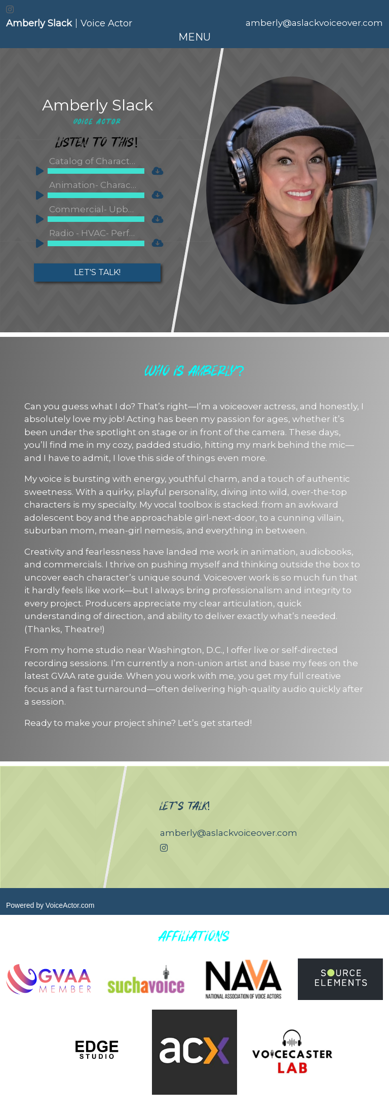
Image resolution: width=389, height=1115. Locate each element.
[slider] (96, 171)
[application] (87, 173)
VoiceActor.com (70, 905)
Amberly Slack (97, 104)
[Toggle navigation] (194, 37)
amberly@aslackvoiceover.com (314, 23)
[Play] (36, 170)
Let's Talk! (97, 272)
